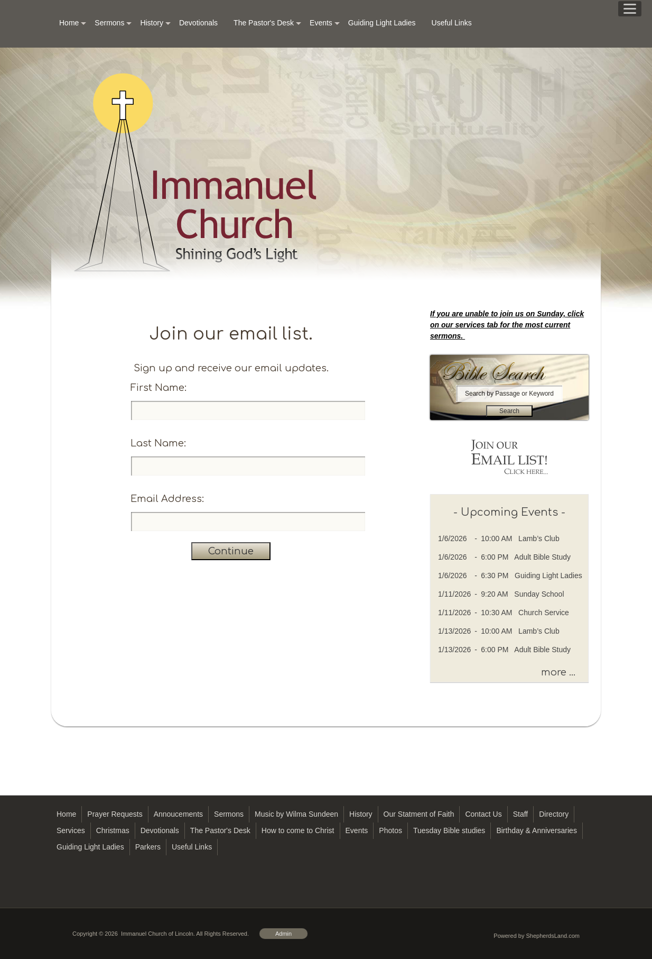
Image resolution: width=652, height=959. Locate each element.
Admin (283, 933)
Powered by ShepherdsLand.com (536, 936)
